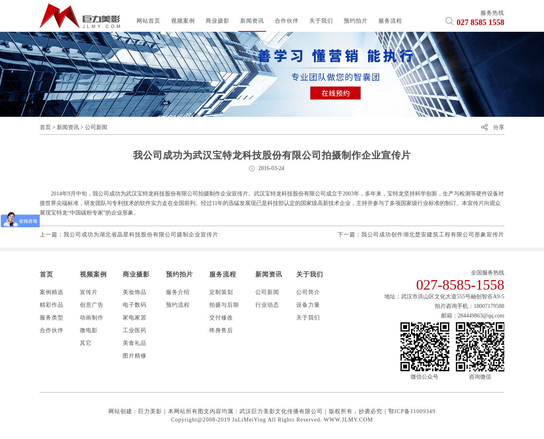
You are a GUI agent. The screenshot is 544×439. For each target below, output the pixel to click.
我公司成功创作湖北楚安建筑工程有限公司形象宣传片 (432, 235)
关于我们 (321, 21)
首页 (45, 127)
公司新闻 (96, 127)
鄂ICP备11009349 (411, 411)
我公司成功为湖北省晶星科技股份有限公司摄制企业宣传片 (141, 235)
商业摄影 (218, 21)
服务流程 (390, 21)
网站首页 (148, 21)
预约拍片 (356, 21)
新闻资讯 (252, 21)
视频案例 (183, 21)
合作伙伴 (287, 21)
